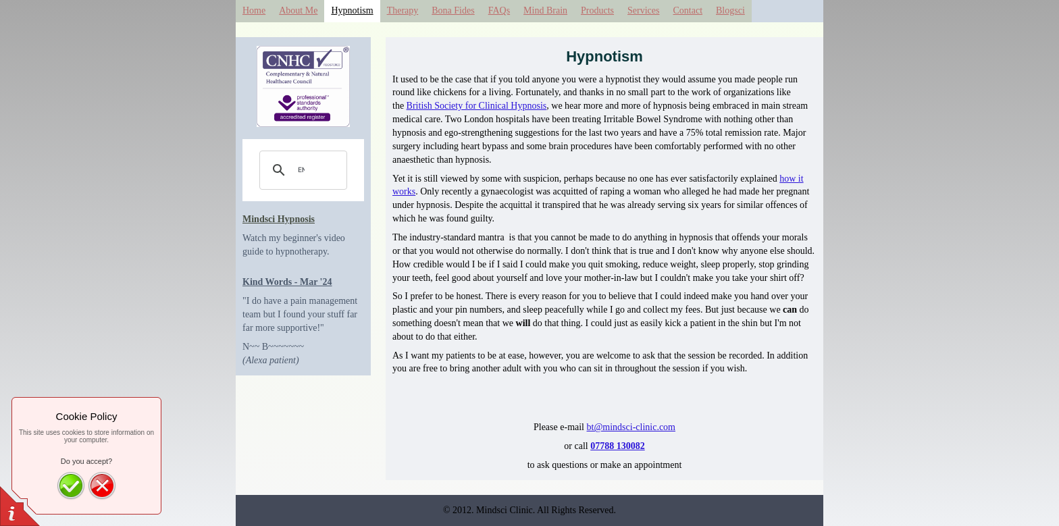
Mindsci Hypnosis (278, 219)
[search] (301, 170)
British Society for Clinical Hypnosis (477, 106)
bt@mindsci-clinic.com (631, 427)
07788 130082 (617, 446)
